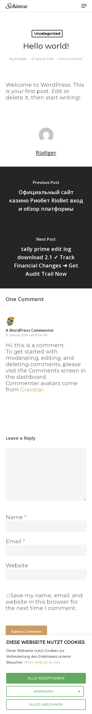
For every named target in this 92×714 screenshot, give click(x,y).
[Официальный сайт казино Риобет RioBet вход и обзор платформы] (46, 197)
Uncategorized (47, 33)
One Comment (70, 59)
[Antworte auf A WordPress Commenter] (18, 400)
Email (15, 541)
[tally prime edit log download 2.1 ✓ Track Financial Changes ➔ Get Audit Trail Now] (46, 258)
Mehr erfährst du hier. (42, 662)
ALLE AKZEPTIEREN (46, 678)
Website (17, 565)
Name (16, 517)
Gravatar (31, 389)
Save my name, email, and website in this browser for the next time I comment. (44, 601)
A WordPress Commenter (30, 330)
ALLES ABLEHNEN (46, 704)
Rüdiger (20, 59)
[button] (84, 5)
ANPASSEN (43, 691)
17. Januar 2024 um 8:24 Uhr (27, 335)
